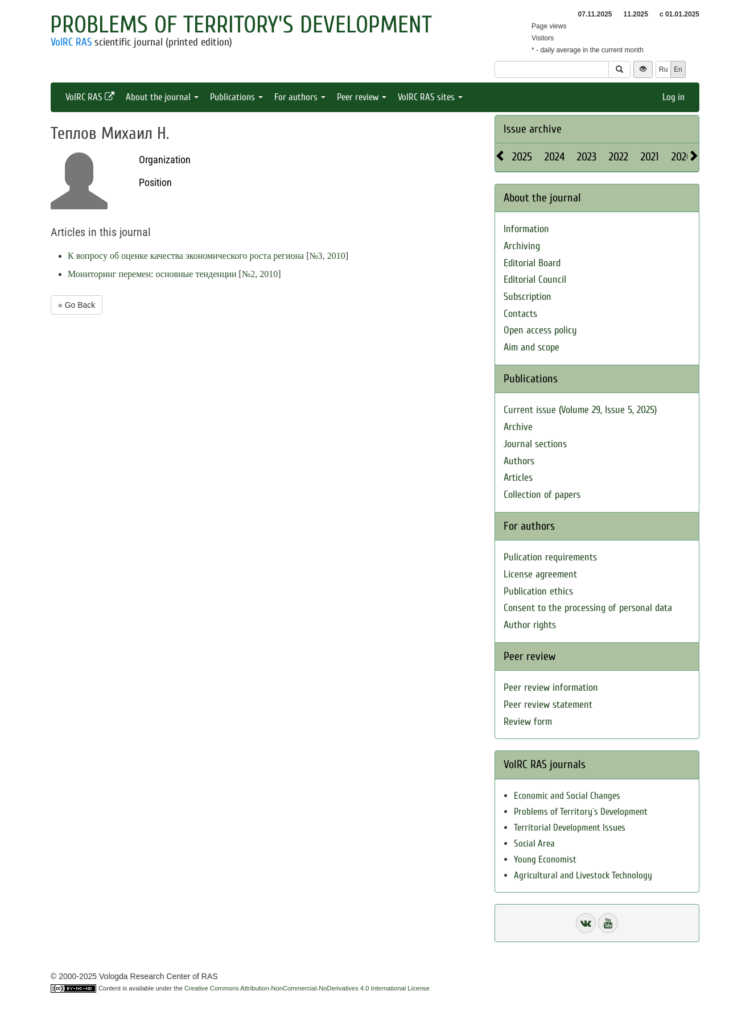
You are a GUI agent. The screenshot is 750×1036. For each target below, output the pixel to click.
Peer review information (551, 688)
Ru (663, 69)
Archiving (522, 246)
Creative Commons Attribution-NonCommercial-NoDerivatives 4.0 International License (307, 988)
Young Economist (545, 859)
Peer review (361, 97)
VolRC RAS (71, 42)
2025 (522, 156)
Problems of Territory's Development (241, 25)
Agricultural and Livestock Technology (583, 875)
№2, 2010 (260, 274)
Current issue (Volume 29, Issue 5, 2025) (580, 410)
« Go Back (76, 304)
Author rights (530, 625)
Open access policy (540, 330)
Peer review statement (548, 705)
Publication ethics (538, 591)
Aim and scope (531, 347)
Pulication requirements (550, 557)
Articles (518, 478)
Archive (518, 427)
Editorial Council (535, 280)
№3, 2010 (327, 256)
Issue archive (533, 128)
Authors (519, 461)
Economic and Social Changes (567, 795)
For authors (299, 97)
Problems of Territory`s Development (581, 811)
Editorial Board (532, 263)
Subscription (527, 297)
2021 (650, 156)
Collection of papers (542, 495)
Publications (236, 97)
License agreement (540, 574)
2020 (681, 156)
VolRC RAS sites (430, 97)
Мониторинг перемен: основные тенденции (152, 274)
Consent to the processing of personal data (588, 608)
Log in (673, 97)
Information (526, 229)
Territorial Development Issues (569, 827)
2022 (618, 156)
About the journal (162, 97)
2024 (554, 156)
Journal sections (535, 444)
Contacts (520, 314)
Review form (528, 722)
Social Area (534, 843)
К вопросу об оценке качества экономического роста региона (186, 256)
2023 (586, 156)
